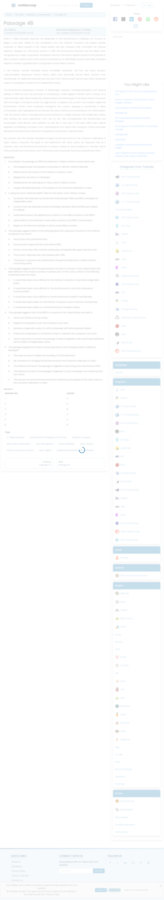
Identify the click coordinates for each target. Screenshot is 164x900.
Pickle (123, 657)
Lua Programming (130, 284)
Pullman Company (81, 437)
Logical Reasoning (130, 275)
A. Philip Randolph (15, 437)
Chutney (124, 665)
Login (147, 5)
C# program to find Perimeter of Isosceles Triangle (136, 128)
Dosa (117, 649)
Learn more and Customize (136, 890)
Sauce (123, 714)
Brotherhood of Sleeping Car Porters (48, 437)
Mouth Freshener (123, 769)
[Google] (148, 862)
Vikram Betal (121, 817)
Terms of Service (20, 875)
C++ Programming (130, 201)
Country (119, 372)
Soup (122, 601)
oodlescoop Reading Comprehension (75, 450)
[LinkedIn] (125, 862)
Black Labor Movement (18, 443)
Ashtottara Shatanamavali (133, 575)
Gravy (118, 634)
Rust (123, 334)
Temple (124, 557)
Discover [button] (130, 5)
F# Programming (130, 217)
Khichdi (118, 641)
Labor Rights (45, 450)
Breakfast (125, 706)
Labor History (86, 443)
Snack (123, 626)
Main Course (126, 618)
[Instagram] (133, 862)
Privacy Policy (18, 871)
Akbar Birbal (121, 832)
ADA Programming (130, 176)
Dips (117, 747)
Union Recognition (44, 443)
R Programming (129, 309)
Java (123, 242)
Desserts (124, 722)
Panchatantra (127, 801)
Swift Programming (131, 350)
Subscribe (98, 870)
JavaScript (126, 250)
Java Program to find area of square (133, 107)
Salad (123, 731)
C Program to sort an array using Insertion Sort (136, 93)
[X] (117, 862)
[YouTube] (141, 862)
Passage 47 (45, 464)
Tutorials (19, 14)
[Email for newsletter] (76, 871)
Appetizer (125, 739)
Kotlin (124, 267)
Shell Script (126, 342)
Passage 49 (64, 464)
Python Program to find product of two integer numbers (134, 101)
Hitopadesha (126, 809)
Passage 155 (121, 112)
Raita (117, 761)
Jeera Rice (120, 139)
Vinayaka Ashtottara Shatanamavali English (133, 146)
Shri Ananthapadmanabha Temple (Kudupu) (132, 120)
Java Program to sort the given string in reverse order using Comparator (135, 154)
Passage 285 (121, 134)
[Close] (161, 886)
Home (9, 14)
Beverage (120, 783)
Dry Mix (118, 754)
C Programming (129, 185)
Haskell (124, 234)
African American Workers (20, 450)
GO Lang (125, 225)
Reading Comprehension (39, 14)
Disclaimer (17, 866)
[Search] (63, 5)
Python (124, 300)
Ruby (123, 325)
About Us (16, 861)
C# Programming (130, 193)
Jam (122, 689)
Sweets (123, 610)
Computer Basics (123, 209)
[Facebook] (110, 862)
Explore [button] (115, 5)
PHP (123, 292)
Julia (123, 259)
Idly (117, 673)
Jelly (122, 697)
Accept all (100, 890)
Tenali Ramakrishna (125, 824)
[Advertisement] (136, 57)
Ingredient (120, 776)
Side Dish (124, 593)
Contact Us (17, 880)
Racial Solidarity (67, 443)
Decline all (114, 890)
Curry (123, 681)
